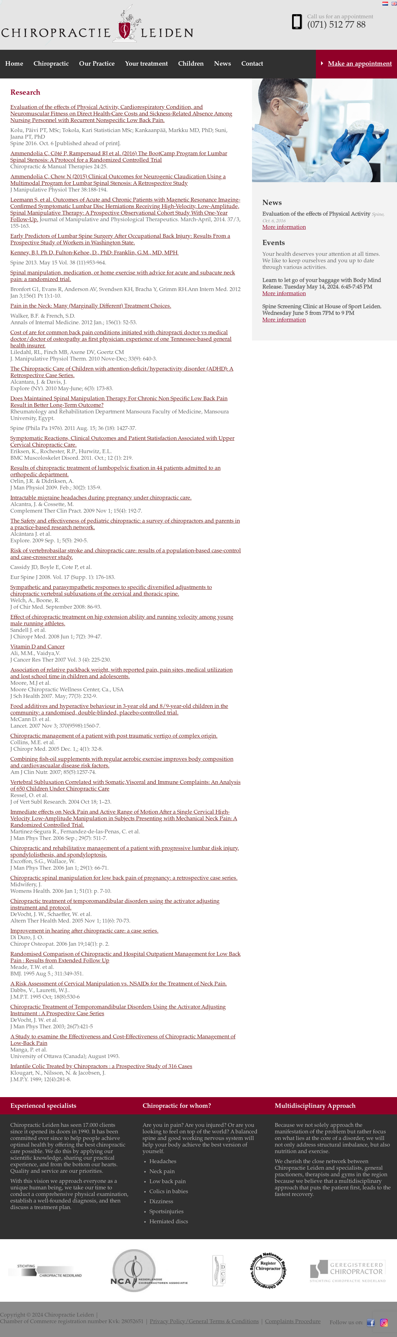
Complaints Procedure (293, 1322)
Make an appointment (360, 64)
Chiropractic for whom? (177, 1106)
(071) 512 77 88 (336, 25)
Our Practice (97, 64)
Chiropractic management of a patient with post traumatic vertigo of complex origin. (113, 736)
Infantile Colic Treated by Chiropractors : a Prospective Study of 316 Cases (101, 1066)
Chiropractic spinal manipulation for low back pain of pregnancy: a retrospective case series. (124, 878)
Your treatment (146, 64)
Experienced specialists (43, 1106)
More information (284, 227)
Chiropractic (51, 64)
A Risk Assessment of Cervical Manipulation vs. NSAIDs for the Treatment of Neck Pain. (118, 984)
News (222, 64)
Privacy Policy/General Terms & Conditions (204, 1322)
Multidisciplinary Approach (315, 1106)
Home (14, 64)
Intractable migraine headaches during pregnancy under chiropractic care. (101, 498)
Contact (252, 64)
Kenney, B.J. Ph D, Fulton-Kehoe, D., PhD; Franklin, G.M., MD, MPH (94, 253)
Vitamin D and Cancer (37, 647)
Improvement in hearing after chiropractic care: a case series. (84, 931)
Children (191, 64)
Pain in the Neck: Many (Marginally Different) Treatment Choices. (90, 306)
